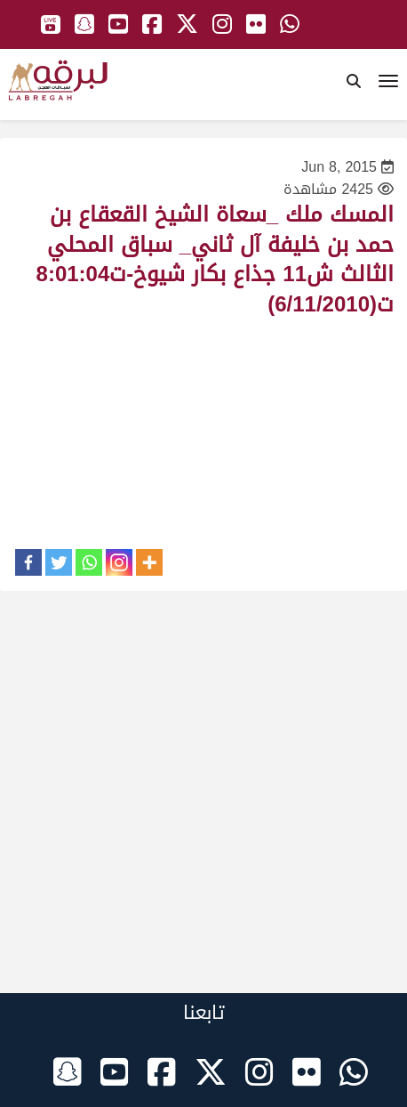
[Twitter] (58, 562)
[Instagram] (119, 562)
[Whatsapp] (89, 562)
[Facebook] (28, 562)
